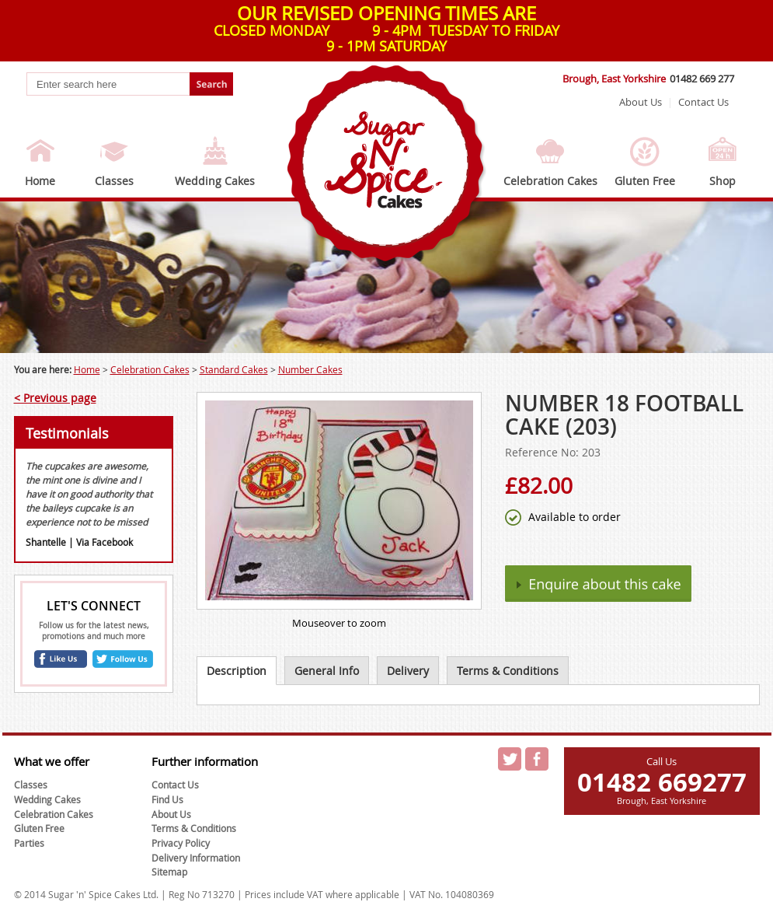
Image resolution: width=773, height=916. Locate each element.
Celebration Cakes (550, 180)
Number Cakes (310, 369)
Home (40, 180)
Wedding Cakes (215, 180)
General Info (326, 670)
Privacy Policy (180, 843)
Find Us (167, 799)
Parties (29, 843)
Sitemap (169, 871)
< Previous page (55, 397)
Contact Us (703, 102)
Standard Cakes (234, 369)
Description (236, 670)
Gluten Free (645, 180)
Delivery (408, 670)
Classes (114, 180)
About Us (640, 102)
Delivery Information (195, 857)
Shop (722, 180)
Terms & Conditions (508, 670)
